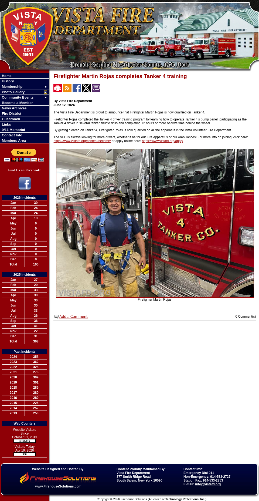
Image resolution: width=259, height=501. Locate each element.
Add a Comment (73, 316)
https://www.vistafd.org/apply (162, 141)
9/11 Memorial (13, 130)
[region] (24, 108)
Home (6, 76)
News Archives (14, 108)
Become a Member (17, 103)
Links (6, 124)
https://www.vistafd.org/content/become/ (82, 141)
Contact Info (11, 135)
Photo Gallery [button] (13, 92)
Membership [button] (11, 87)
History (7, 81)
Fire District (11, 114)
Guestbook (10, 119)
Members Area (13, 141)
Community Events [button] (17, 97)
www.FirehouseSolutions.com (58, 486)
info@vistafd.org (208, 484)
